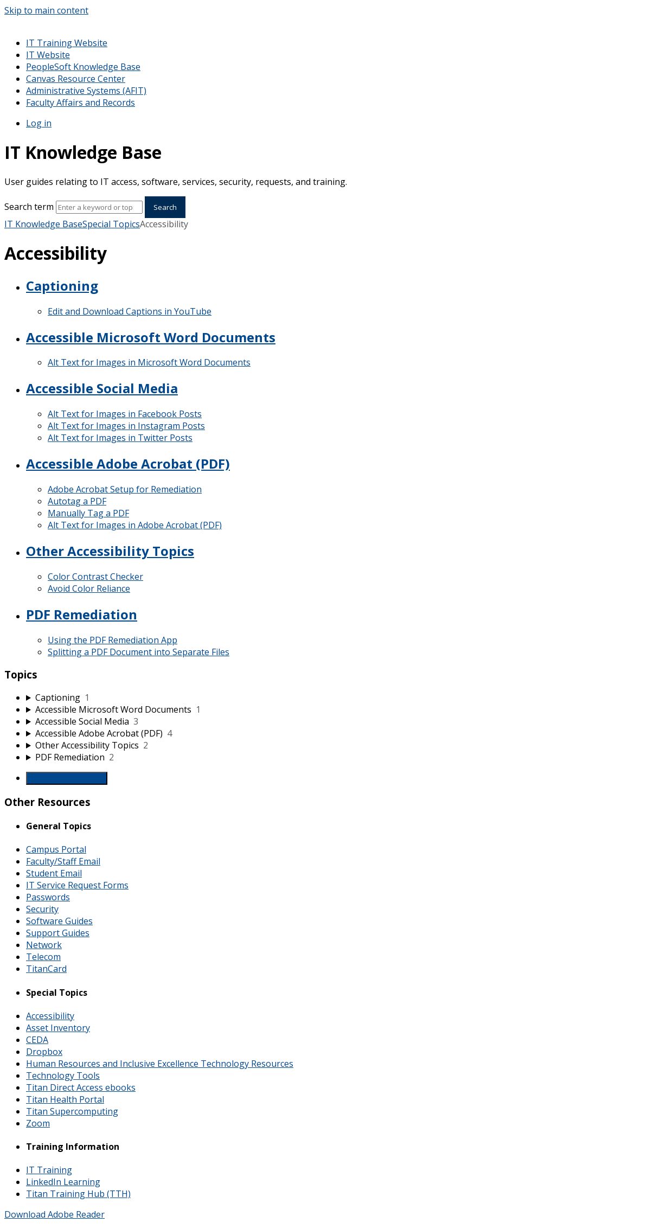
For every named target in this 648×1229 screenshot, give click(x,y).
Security (42, 909)
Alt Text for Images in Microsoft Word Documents (149, 362)
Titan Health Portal (65, 1099)
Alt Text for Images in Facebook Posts (125, 414)
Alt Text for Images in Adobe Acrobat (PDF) (135, 525)
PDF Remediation (81, 614)
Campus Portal (56, 849)
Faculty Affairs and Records (80, 102)
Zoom (38, 1123)
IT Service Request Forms (77, 885)
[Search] (99, 207)
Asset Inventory (58, 1028)
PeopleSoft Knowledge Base (83, 67)
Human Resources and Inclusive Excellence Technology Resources (159, 1064)
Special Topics (111, 224)
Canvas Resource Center (75, 79)
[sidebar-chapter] (335, 697)
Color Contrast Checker (95, 577)
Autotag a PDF (77, 501)
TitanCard (46, 969)
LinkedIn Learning (63, 1182)
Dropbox (44, 1052)
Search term (29, 207)
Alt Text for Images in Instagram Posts (126, 426)
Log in (39, 123)
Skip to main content (46, 10)
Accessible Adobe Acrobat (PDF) (128, 463)
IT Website (48, 55)
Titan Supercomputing (72, 1111)
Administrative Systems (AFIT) (86, 91)
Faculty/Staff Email (63, 861)
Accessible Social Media (102, 388)
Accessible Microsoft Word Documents (150, 337)
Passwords (48, 897)
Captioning (62, 286)
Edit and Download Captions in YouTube (129, 311)
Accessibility (50, 1016)
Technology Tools (63, 1075)
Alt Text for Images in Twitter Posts (120, 438)
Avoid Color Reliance (89, 588)
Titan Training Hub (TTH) (78, 1194)
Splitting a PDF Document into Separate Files (138, 652)
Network (44, 945)
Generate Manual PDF (66, 778)
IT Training (49, 1170)
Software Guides (59, 921)
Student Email (54, 873)
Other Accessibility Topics (110, 551)
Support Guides (57, 933)
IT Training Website (66, 43)
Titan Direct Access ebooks (81, 1087)
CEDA (37, 1040)
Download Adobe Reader (54, 1214)
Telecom (43, 957)
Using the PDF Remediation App (112, 640)
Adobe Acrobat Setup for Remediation (125, 489)
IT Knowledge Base (43, 224)
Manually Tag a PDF (88, 513)
